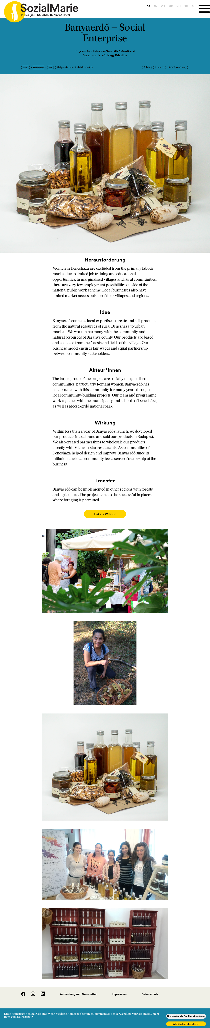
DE (146, 6)
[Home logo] (39, 10)
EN (154, 6)
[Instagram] (31, 991)
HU (177, 6)
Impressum (119, 990)
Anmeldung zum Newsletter (78, 990)
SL (191, 6)
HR (169, 6)
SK (184, 6)
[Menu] (203, 9)
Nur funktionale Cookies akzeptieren (186, 1016)
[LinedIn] (40, 991)
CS (161, 6)
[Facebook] (21, 991)
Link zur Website (105, 514)
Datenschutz (150, 990)
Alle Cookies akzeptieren (186, 1023)
